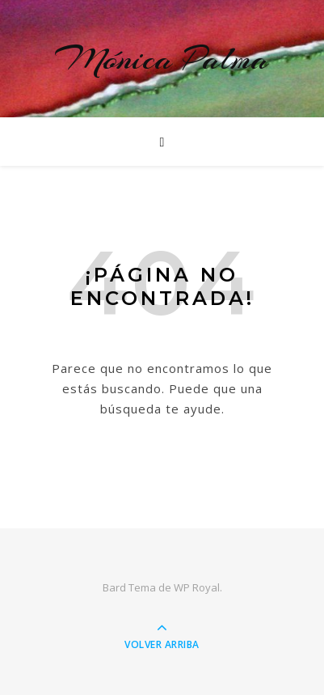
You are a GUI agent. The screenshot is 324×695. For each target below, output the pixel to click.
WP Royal (197, 587)
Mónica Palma (162, 58)
